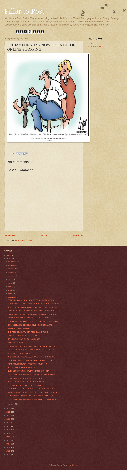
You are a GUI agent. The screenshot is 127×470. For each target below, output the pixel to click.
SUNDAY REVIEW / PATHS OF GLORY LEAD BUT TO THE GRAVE (33, 321)
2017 (8, 433)
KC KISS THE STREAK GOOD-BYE (21, 367)
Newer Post (10, 235)
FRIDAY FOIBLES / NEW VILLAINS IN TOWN (25, 378)
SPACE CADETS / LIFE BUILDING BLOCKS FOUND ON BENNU (32, 314)
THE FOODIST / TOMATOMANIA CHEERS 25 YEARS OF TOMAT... (33, 307)
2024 (8, 408)
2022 (8, 416)
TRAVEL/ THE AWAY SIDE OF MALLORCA (24, 339)
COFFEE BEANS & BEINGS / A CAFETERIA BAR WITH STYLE (31, 375)
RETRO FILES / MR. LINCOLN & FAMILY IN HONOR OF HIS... (31, 360)
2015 (8, 440)
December (12, 262)
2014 (8, 444)
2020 (8, 423)
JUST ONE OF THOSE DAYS (19, 353)
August (11, 276)
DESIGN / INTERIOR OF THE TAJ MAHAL (23, 336)
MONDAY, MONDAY (15, 343)
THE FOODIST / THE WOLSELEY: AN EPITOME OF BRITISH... (31, 357)
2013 (8, 447)
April (10, 290)
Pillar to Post (24, 11)
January (11, 404)
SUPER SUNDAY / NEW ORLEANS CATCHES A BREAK (29, 371)
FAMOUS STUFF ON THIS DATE (20, 328)
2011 (8, 455)
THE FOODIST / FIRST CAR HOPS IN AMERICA (26, 382)
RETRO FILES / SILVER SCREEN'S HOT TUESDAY (27, 364)
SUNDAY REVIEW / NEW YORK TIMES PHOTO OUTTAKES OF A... (33, 346)
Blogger (75, 465)
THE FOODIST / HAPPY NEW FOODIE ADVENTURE (28, 332)
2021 (8, 419)
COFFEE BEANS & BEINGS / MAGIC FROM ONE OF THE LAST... (32, 350)
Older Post (77, 235)
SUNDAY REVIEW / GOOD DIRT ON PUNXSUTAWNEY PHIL (31, 396)
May (10, 286)
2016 (8, 437)
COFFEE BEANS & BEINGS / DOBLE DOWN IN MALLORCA (30, 325)
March (10, 294)
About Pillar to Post (95, 46)
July (10, 279)
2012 (8, 451)
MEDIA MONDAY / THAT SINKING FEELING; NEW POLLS (29, 318)
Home (44, 235)
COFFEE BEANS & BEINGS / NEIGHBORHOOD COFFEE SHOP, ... (33, 399)
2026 (8, 255)
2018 (8, 430)
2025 (8, 259)
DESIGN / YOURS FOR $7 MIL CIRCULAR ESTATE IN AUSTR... (32, 311)
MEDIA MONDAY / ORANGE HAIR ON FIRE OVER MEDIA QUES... (33, 392)
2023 (8, 412)
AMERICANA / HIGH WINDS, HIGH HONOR (24, 385)
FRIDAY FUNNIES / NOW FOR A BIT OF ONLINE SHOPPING (31, 300)
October (11, 269)
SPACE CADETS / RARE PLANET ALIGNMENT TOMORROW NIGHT (34, 304)
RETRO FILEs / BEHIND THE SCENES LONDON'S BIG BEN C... (32, 389)
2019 (8, 426)
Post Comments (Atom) (23, 240)
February (11, 297)
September (12, 272)
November (12, 265)
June (10, 283)
